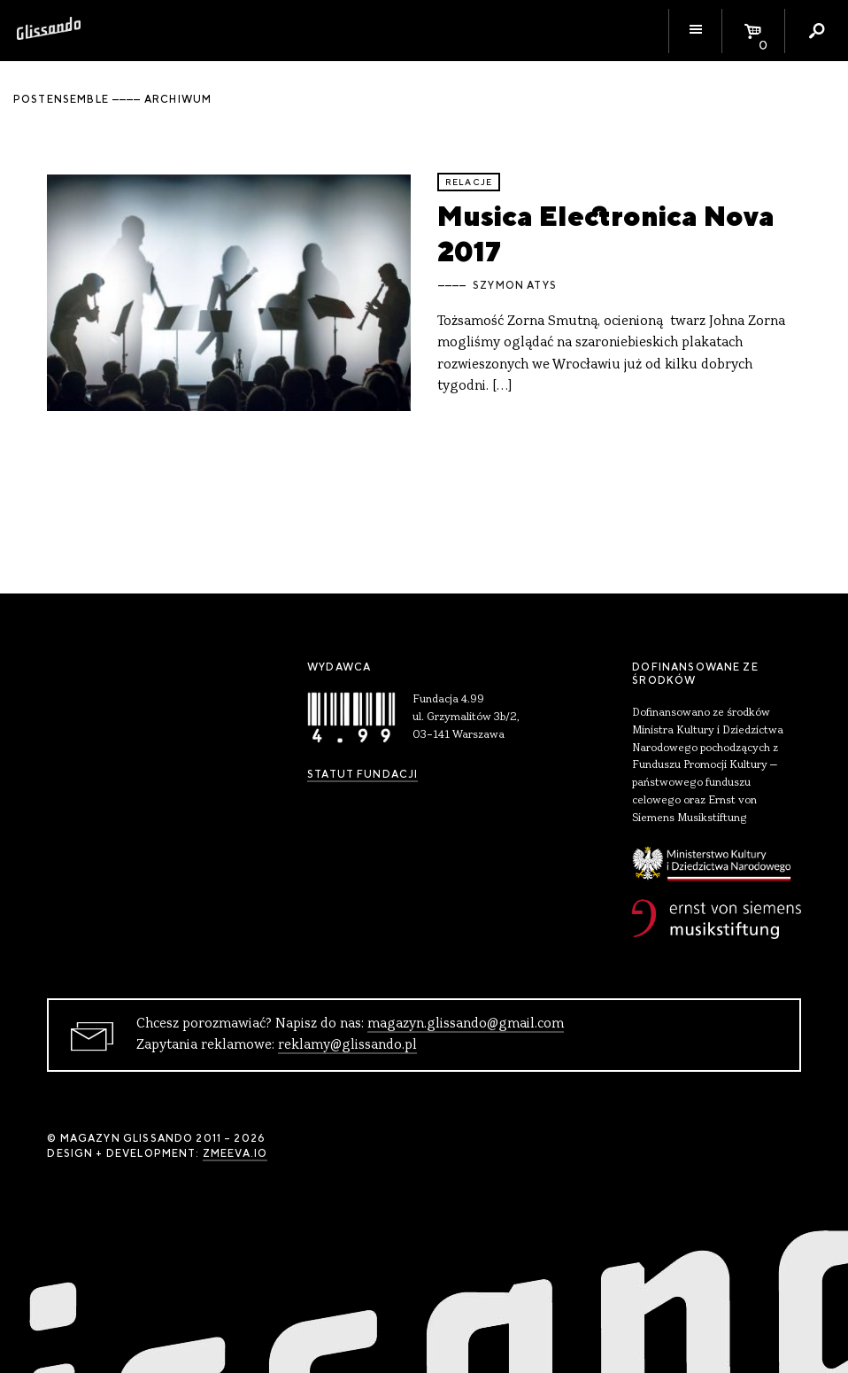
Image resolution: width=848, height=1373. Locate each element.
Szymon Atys (515, 285)
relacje (468, 182)
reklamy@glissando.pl (347, 1045)
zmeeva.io (235, 1153)
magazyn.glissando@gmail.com (465, 1024)
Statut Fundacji (362, 774)
